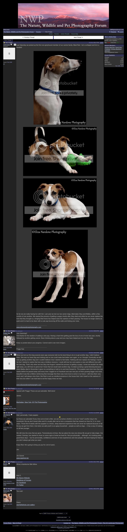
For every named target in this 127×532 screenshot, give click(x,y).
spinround (6, 45)
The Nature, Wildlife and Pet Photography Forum (19, 32)
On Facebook (21, 482)
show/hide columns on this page (63, 520)
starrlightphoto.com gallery (25, 505)
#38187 (101, 488)
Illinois (4, 349)
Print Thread (7, 40)
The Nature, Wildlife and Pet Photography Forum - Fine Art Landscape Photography (97, 523)
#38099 (101, 352)
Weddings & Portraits (23, 480)
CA (4, 505)
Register (112, 32)
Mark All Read (17, 523)
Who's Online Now (110, 37)
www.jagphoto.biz (22, 458)
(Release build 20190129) (63, 528)
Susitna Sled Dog (110, 47)
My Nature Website (23, 478)
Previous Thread (28, 37)
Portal (50, 34)
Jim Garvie (6, 415)
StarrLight (6, 491)
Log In (120, 32)
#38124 (101, 461)
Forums (38, 32)
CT (4, 64)
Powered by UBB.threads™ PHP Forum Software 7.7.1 (63, 527)
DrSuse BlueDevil (116, 49)
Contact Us (67, 523)
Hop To (41, 513)
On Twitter (20, 485)
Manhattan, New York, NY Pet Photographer (31, 402)
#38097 (101, 331)
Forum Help (74, 34)
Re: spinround (19, 331)
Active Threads (65, 34)
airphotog (107, 51)
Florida (5, 429)
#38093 (101, 42)
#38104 (101, 412)
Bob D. (5, 464)
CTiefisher (108, 49)
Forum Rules (7, 523)
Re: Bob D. (18, 488)
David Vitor (118, 47)
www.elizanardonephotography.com (28, 327)
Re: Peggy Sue (19, 352)
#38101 (101, 388)
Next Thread (78, 37)
